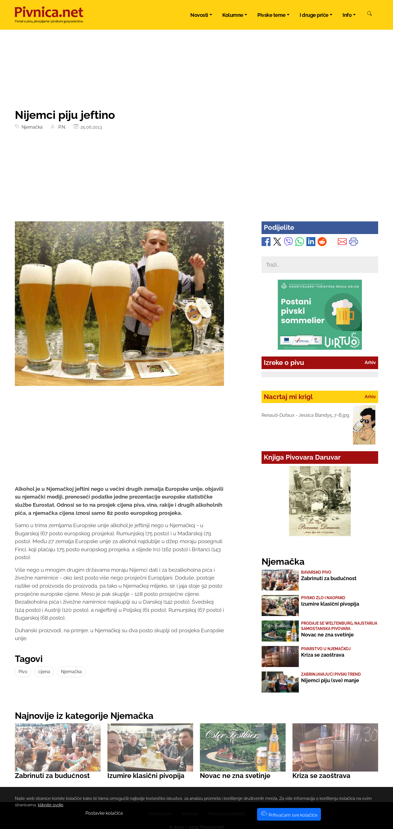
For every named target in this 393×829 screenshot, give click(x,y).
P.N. (61, 127)
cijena (44, 671)
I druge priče (314, 15)
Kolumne (232, 15)
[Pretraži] (369, 14)
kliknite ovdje (50, 804)
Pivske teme (271, 15)
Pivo (23, 671)
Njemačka (31, 127)
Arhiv (370, 362)
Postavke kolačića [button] (104, 813)
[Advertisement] (196, 179)
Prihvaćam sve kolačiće (289, 815)
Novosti (199, 15)
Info (347, 15)
